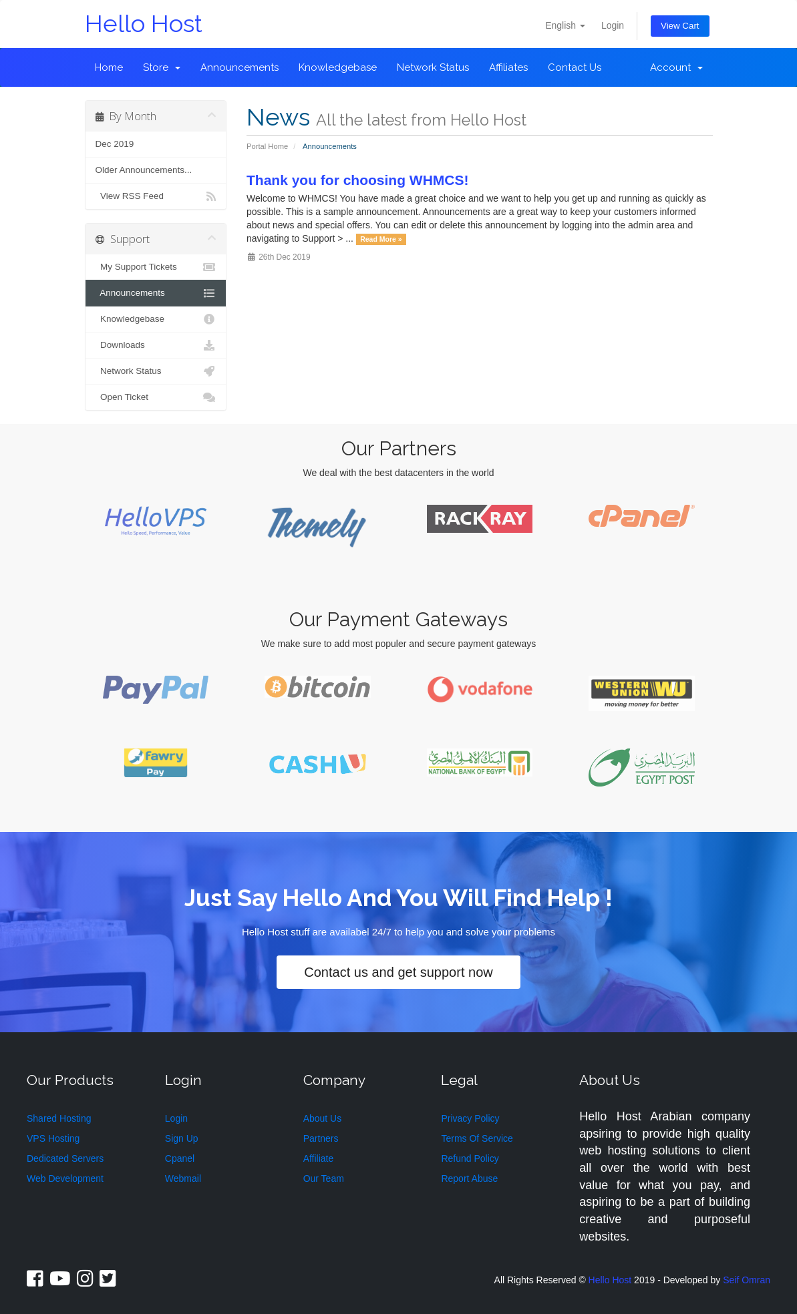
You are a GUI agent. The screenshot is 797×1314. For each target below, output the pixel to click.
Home (109, 67)
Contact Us (574, 67)
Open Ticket (156, 397)
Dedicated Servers (65, 1152)
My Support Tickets (156, 267)
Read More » (381, 239)
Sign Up (181, 1132)
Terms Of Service (476, 1132)
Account (676, 67)
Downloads (156, 345)
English (568, 22)
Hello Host (143, 23)
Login (616, 22)
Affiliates (508, 67)
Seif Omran (746, 1273)
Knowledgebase (338, 67)
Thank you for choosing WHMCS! (357, 180)
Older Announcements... (144, 170)
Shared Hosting (59, 1112)
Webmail (183, 1172)
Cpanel (179, 1152)
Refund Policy (469, 1152)
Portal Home (267, 146)
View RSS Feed (156, 196)
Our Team (323, 1172)
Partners (321, 1132)
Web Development (65, 1172)
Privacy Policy (470, 1112)
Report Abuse (469, 1172)
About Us (322, 1112)
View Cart (681, 23)
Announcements (239, 67)
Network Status (433, 67)
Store (161, 67)
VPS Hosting (53, 1132)
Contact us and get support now (398, 968)
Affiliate (318, 1152)
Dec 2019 (115, 144)
